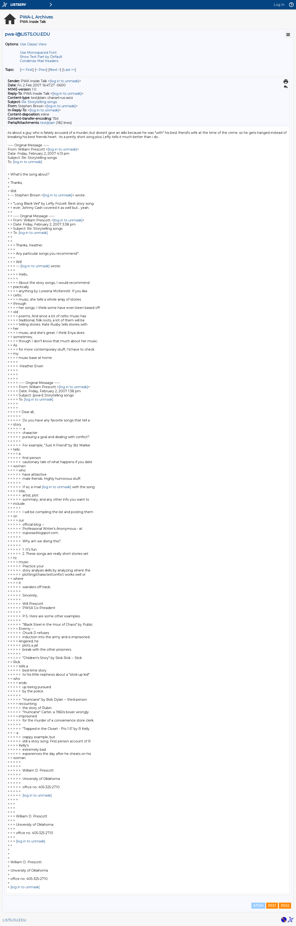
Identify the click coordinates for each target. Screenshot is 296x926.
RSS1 (272, 906)
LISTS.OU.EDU (14, 920)
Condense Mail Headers (39, 61)
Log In (279, 5)
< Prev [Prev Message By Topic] (41, 70)
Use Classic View (33, 44)
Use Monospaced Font (38, 52)
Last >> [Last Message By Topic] (69, 70)
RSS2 (285, 906)
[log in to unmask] (64, 81)
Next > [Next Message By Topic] (54, 70)
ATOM (258, 906)
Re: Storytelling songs (39, 102)
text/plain (47, 123)
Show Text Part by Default (41, 57)
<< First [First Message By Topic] (27, 70)
